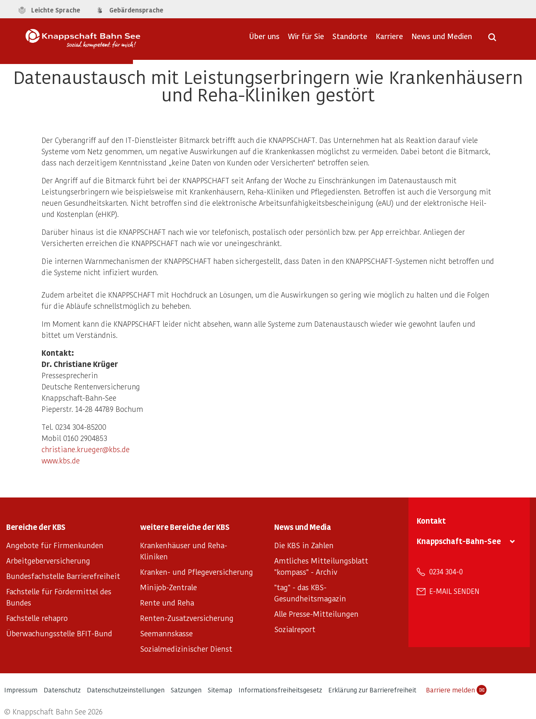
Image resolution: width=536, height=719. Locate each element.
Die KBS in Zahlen (304, 545)
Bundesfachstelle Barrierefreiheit (63, 575)
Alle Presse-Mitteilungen (316, 613)
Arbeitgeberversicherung (48, 560)
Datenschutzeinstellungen (126, 690)
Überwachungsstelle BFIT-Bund (59, 633)
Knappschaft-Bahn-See (459, 541)
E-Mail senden (454, 591)
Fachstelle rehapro (37, 617)
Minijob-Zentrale (168, 587)
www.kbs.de (61, 460)
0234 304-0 (446, 571)
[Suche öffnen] (492, 40)
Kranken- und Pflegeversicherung (196, 571)
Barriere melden (456, 690)
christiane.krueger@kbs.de (86, 449)
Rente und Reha (167, 602)
